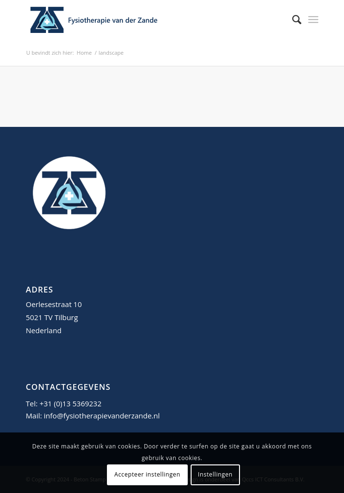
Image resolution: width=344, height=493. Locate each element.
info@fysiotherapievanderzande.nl (102, 415)
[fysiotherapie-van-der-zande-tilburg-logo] (142, 19)
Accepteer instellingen (147, 474)
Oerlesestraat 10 (54, 304)
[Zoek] (292, 19)
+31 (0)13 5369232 (71, 403)
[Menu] (313, 19)
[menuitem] (292, 19)
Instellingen (215, 474)
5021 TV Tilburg (52, 317)
